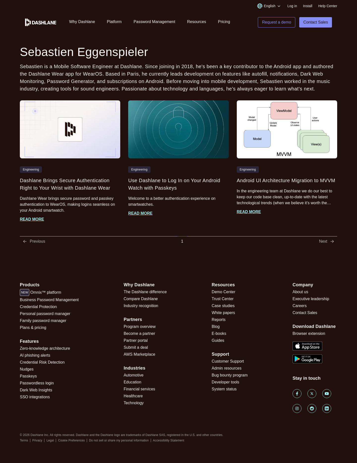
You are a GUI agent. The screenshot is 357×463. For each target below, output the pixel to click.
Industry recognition (141, 306)
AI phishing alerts (35, 355)
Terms (24, 440)
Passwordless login (37, 383)
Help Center (327, 6)
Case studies (223, 306)
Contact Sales (305, 313)
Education (132, 382)
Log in (292, 6)
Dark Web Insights (36, 390)
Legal (50, 440)
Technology (134, 403)
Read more (32, 219)
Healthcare (133, 396)
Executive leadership (311, 299)
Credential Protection (38, 307)
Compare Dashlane (141, 299)
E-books (219, 333)
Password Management (154, 22)
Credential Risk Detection (42, 362)
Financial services (139, 389)
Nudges (26, 369)
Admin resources (226, 368)
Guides (218, 340)
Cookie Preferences (71, 440)
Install (307, 6)
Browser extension (309, 333)
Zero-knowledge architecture (45, 348)
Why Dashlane (82, 22)
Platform (114, 22)
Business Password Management (49, 300)
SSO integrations (35, 397)
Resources (196, 22)
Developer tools (225, 382)
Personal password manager (45, 314)
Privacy (37, 440)
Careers (300, 306)
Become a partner (139, 333)
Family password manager (43, 320)
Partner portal (136, 340)
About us (300, 292)
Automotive (134, 375)
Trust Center (223, 299)
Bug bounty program (230, 375)
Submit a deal (136, 347)
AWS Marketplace (139, 354)
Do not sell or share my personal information (119, 440)
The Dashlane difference (145, 292)
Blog (216, 326)
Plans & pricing (33, 327)
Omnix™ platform (40, 292)
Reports (219, 320)
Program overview (140, 326)
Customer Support (228, 361)
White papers (223, 313)
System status (224, 389)
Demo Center (223, 292)
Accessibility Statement (168, 440)
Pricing (224, 22)
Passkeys (28, 376)
